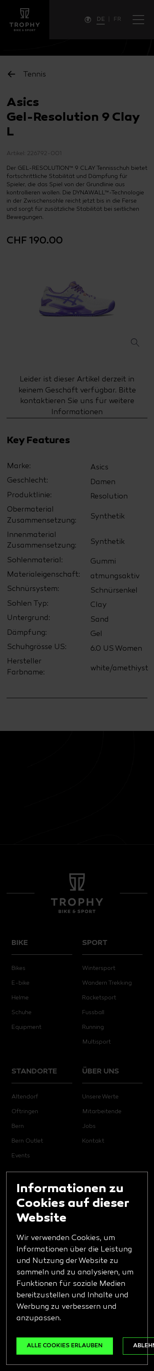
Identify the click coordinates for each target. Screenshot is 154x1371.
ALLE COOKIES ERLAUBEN (65, 1345)
